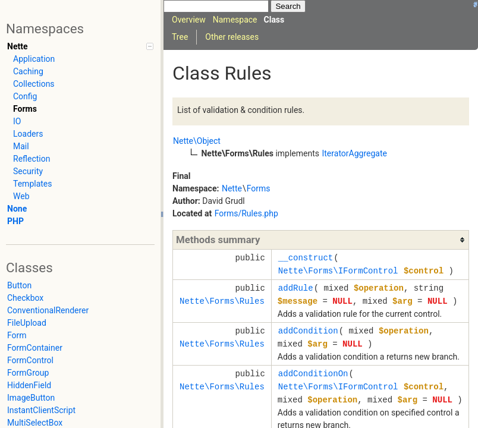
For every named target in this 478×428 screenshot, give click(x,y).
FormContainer (34, 348)
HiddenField (29, 385)
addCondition (308, 330)
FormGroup (28, 372)
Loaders (28, 134)
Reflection (31, 158)
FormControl (30, 360)
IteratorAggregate (354, 153)
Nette (17, 46)
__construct (305, 257)
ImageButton (31, 397)
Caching (28, 71)
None (17, 208)
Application (34, 59)
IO (17, 121)
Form (17, 335)
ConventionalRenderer (48, 310)
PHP (15, 221)
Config (25, 96)
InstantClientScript (41, 410)
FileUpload (26, 323)
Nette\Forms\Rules (222, 301)
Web (21, 196)
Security (28, 171)
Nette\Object (197, 141)
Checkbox (25, 298)
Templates (32, 183)
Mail (21, 146)
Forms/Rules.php (246, 213)
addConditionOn (313, 373)
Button (19, 285)
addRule (295, 288)
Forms (25, 109)
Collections (34, 84)
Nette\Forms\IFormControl (338, 270)
